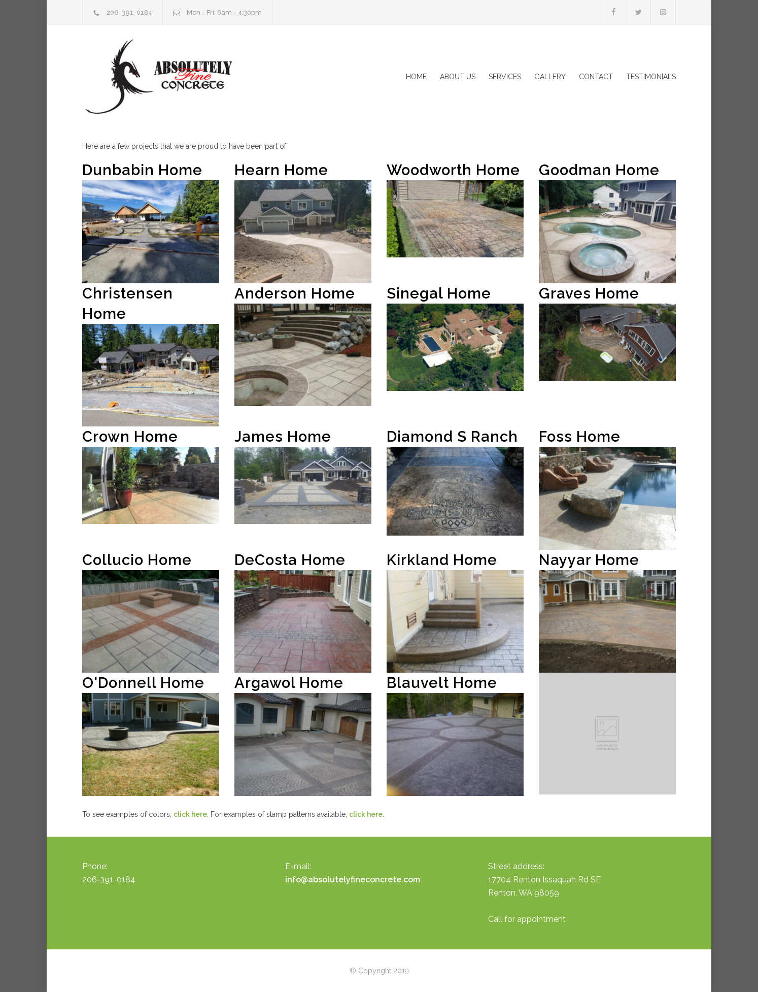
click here (190, 814)
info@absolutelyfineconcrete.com (352, 879)
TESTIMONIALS (651, 77)
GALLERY (550, 77)
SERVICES (505, 77)
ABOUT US (457, 77)
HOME (416, 77)
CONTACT (596, 77)
